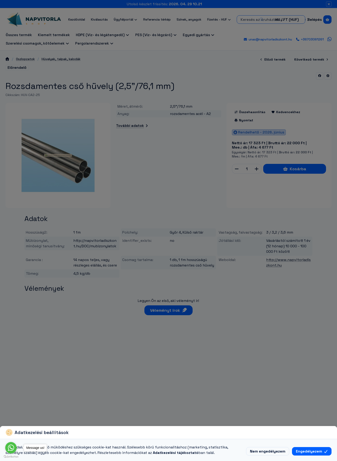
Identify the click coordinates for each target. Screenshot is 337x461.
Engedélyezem (312, 451)
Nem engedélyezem (267, 451)
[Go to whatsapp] (11, 447)
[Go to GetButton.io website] (11, 456)
